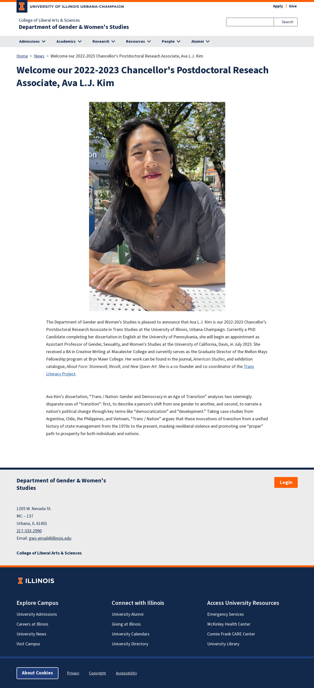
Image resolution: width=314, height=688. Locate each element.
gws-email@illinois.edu (50, 538)
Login (286, 482)
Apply (278, 6)
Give (293, 6)
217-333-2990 (29, 531)
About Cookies (37, 673)
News (39, 56)
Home (22, 56)
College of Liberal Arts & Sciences (49, 20)
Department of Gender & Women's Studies (74, 27)
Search (287, 22)
